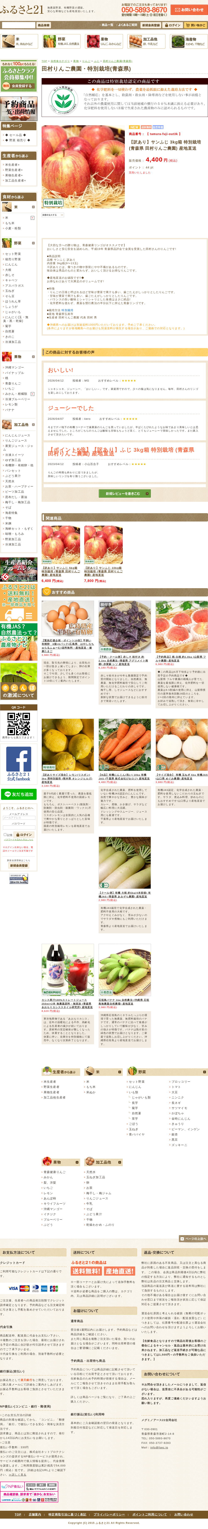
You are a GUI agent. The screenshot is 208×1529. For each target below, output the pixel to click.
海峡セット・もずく (19, 528)
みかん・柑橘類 (16, 393)
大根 (8, 269)
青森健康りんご (55, 1172)
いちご (10, 388)
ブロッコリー (181, 1081)
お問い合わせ (183, 1514)
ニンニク (178, 1097)
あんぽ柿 (50, 1198)
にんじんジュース (17, 435)
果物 (76, 61)
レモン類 (11, 404)
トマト (176, 1086)
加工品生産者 (14, 180)
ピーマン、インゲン (186, 1129)
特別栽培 (67, 310)
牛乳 (89, 1203)
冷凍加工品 (13, 342)
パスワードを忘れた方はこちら (18, 839)
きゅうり (178, 1123)
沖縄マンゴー (14, 367)
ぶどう (48, 1224)
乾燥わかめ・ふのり (100, 1224)
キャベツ (11, 280)
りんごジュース (16, 440)
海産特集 (11, 512)
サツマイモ (179, 1108)
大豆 (175, 1092)
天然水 (10, 481)
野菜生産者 (13, 170)
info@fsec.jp (159, 1447)
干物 (8, 518)
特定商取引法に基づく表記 (67, 1514)
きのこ (10, 336)
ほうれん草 (13, 301)
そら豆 (10, 296)
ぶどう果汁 (13, 475)
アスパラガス (14, 285)
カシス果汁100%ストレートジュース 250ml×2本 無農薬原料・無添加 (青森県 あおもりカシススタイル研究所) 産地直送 (67, 1004)
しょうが (11, 306)
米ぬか (91, 1092)
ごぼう (133, 1123)
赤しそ (10, 275)
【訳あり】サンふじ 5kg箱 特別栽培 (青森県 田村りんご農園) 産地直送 (61, 571)
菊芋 (8, 326)
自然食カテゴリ (60, 61)
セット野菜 (13, 253)
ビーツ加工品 (14, 491)
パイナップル (14, 372)
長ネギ (176, 1102)
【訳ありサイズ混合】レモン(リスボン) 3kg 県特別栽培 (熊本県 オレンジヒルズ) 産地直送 (67, 778)
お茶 (89, 1187)
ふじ (96, 61)
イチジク (50, 1214)
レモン (48, 1193)
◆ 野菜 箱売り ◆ (17, 140)
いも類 (133, 1092)
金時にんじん (181, 1118)
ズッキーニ (179, 1145)
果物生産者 (13, 175)
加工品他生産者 (55, 1097)
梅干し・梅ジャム (98, 1193)
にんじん (11, 264)
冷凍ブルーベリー (17, 399)
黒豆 (175, 1139)
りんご (86, 61)
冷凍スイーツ (14, 454)
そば (8, 507)
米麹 (8, 523)
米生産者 (11, 164)
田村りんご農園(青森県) (117, 61)
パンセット (13, 470)
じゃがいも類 (141, 1097)
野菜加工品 (13, 539)
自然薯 (10, 331)
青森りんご (13, 383)
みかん (48, 1177)
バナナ (10, 409)
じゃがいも (13, 312)
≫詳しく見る (17, 1474)
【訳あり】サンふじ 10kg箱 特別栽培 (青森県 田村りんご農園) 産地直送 (103, 571)
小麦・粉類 (13, 228)
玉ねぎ (10, 290)
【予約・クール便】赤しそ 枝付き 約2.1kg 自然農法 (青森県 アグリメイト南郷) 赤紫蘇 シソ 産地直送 (123, 660)
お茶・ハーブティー (19, 486)
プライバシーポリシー (109, 1514)
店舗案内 (35, 1514)
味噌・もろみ (14, 533)
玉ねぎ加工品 (95, 1177)
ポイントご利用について (149, 1514)
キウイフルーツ (55, 1203)
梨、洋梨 (50, 1182)
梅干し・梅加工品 (17, 502)
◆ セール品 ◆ (15, 135)
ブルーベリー (53, 1219)
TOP (44, 61)
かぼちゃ (178, 1113)
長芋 (135, 1102)
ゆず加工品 (13, 460)
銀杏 (175, 1134)
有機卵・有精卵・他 (19, 465)
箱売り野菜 (13, 259)
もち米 (10, 223)
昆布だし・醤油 (16, 497)
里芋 (135, 1118)
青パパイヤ (137, 1134)
